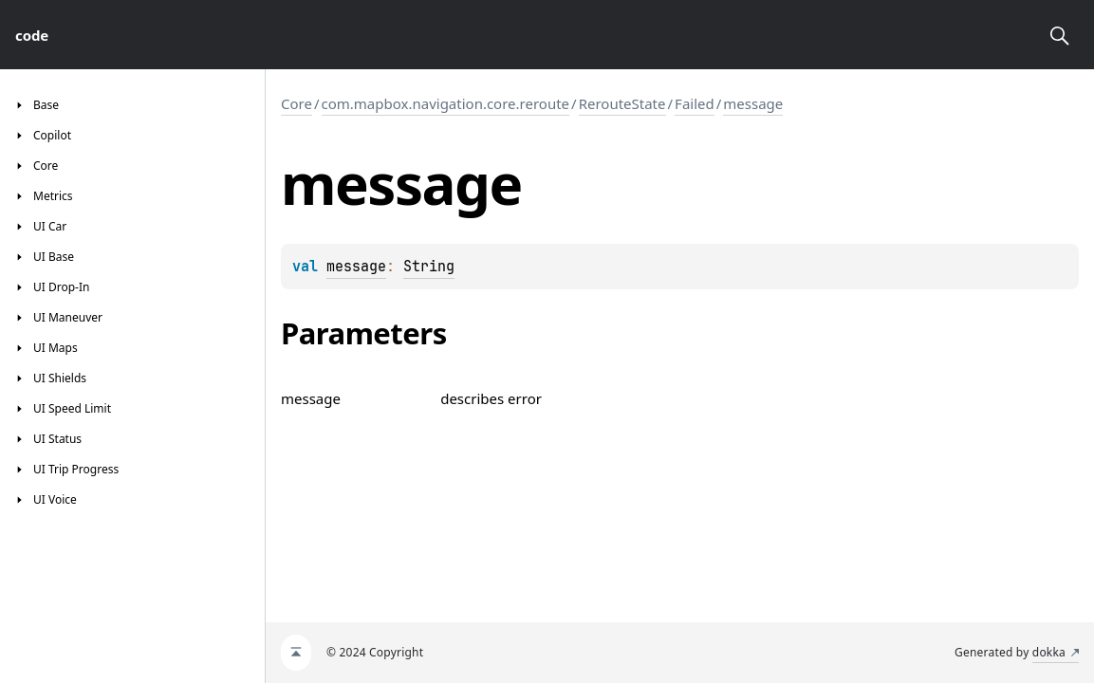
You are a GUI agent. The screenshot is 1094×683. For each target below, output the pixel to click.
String (428, 266)
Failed (694, 103)
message (753, 103)
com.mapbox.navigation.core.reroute (446, 103)
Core (296, 103)
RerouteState (622, 103)
